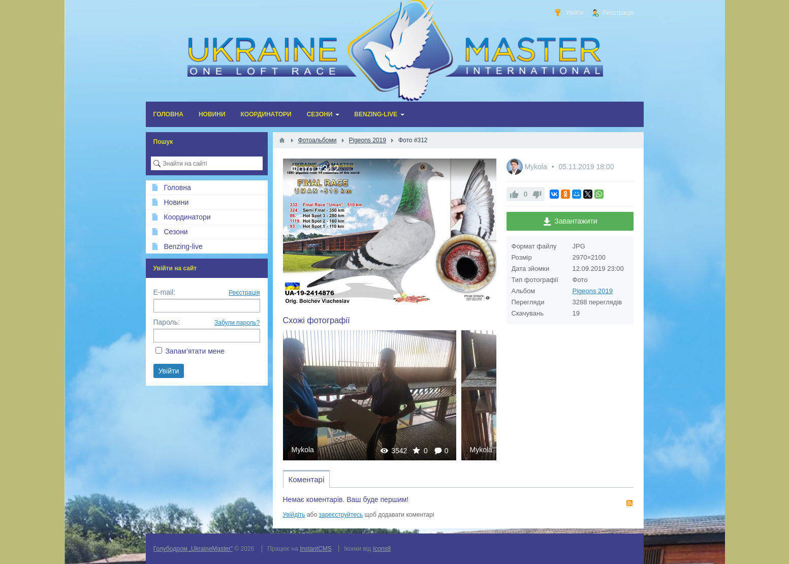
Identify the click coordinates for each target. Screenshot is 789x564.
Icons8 (382, 548)
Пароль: (166, 322)
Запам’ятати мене (195, 351)
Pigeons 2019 (593, 291)
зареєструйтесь (341, 514)
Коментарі (307, 479)
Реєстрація (244, 292)
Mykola (303, 450)
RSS (629, 503)
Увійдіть (294, 514)
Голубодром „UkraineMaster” (193, 548)
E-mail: (164, 292)
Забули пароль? (237, 322)
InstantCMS (316, 548)
